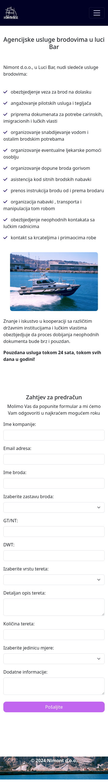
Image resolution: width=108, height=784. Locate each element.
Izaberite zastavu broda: (28, 496)
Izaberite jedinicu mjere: (28, 648)
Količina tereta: (19, 624)
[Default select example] (54, 507)
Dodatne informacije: (25, 672)
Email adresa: (17, 448)
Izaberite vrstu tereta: (26, 569)
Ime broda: (14, 472)
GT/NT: (10, 521)
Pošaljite (54, 707)
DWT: (9, 545)
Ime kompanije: (19, 424)
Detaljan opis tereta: (24, 593)
